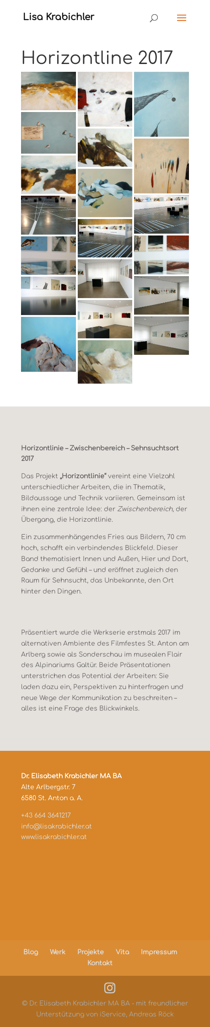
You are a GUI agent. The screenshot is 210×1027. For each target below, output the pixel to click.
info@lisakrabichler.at (56, 826)
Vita (122, 952)
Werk (57, 952)
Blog (30, 952)
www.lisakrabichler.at (54, 837)
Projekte (90, 952)
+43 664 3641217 (46, 815)
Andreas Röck (151, 1014)
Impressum (159, 952)
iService (113, 1014)
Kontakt (100, 963)
